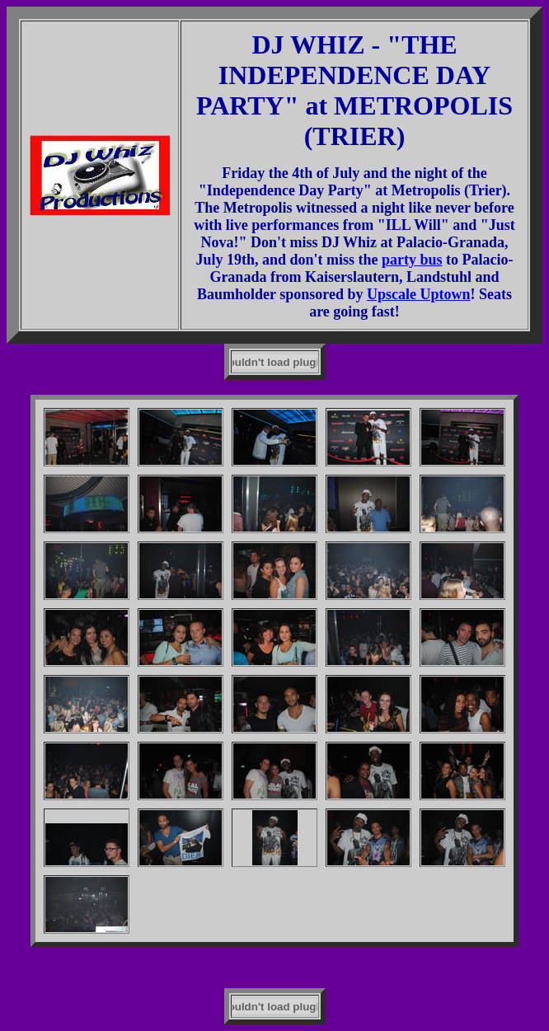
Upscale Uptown (419, 294)
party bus (412, 259)
